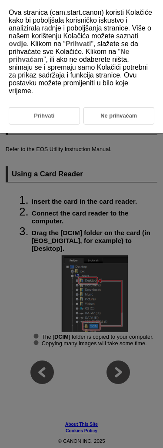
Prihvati (78, 43)
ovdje (18, 43)
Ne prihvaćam (118, 115)
